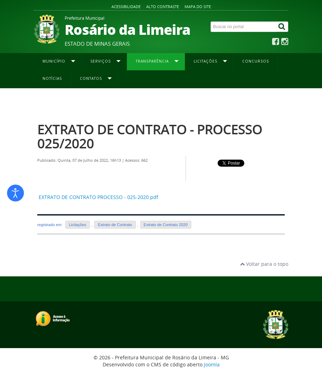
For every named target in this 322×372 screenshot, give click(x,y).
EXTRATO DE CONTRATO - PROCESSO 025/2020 (149, 136)
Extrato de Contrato (115, 225)
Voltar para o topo (264, 264)
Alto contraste (162, 6)
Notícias (52, 78)
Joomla (212, 364)
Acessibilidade (126, 6)
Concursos (255, 61)
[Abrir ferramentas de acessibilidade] (15, 193)
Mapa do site (198, 6)
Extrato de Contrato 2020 (204, 102)
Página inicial (50, 102)
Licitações (77, 225)
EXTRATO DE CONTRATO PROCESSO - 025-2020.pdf (98, 197)
